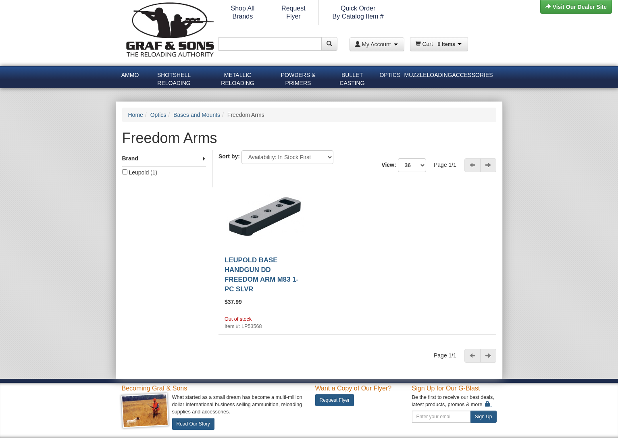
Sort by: (229, 156)
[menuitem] (130, 76)
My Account (376, 44)
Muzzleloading (427, 75)
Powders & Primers (298, 78)
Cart (438, 44)
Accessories (472, 75)
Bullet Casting (351, 78)
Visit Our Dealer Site (576, 7)
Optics (389, 75)
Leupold (140, 172)
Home (135, 115)
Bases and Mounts (196, 115)
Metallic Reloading (237, 78)
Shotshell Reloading (174, 78)
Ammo (130, 75)
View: (406, 165)
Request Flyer (335, 400)
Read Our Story (193, 424)
